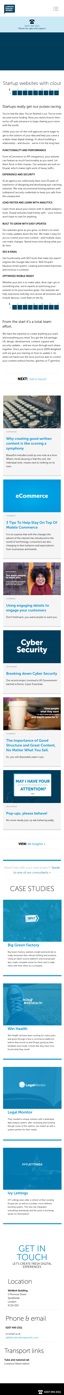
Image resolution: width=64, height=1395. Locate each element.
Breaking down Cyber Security (31, 673)
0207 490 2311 (32, 26)
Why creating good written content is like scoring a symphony (29, 443)
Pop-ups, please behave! (26, 813)
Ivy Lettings (18, 1193)
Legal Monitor (20, 1112)
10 (57, 93)
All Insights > (37, 844)
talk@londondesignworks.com (22, 1337)
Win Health (17, 1028)
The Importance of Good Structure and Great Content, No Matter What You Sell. (31, 745)
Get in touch (37, 379)
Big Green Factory (23, 945)
